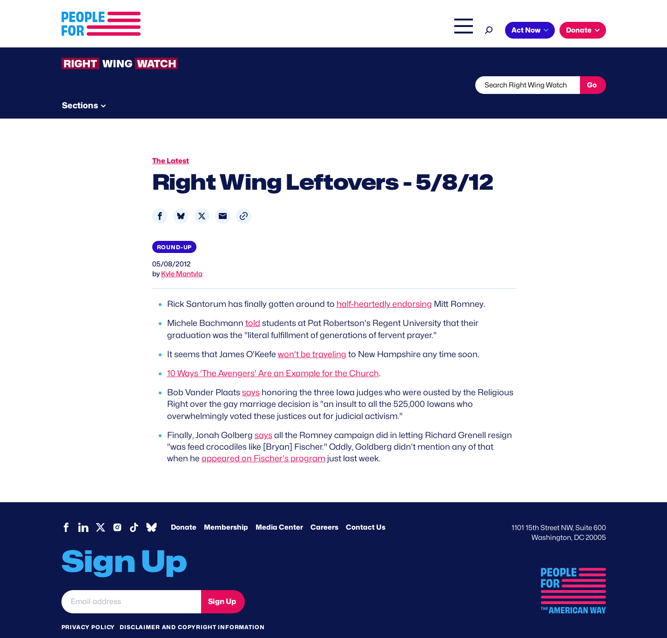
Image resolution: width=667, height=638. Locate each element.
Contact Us (365, 510)
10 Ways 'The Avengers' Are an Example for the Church (273, 355)
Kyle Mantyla (181, 257)
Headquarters (303, 31)
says (251, 375)
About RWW (238, 85)
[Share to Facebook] (160, 198)
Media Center (279, 510)
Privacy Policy (88, 609)
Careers (324, 510)
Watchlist (183, 85)
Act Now (526, 30)
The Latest (421, 31)
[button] (243, 198)
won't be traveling (312, 336)
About (213, 31)
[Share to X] (201, 198)
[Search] (489, 29)
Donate (579, 30)
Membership (226, 510)
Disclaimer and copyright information (192, 609)
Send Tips (365, 85)
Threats (128, 85)
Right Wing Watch (366, 31)
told (252, 306)
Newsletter (302, 85)
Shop (457, 31)
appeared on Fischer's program (263, 440)
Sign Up (222, 583)
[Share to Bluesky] (181, 198)
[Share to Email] (222, 198)
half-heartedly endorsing (384, 287)
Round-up (174, 229)
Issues (252, 31)
